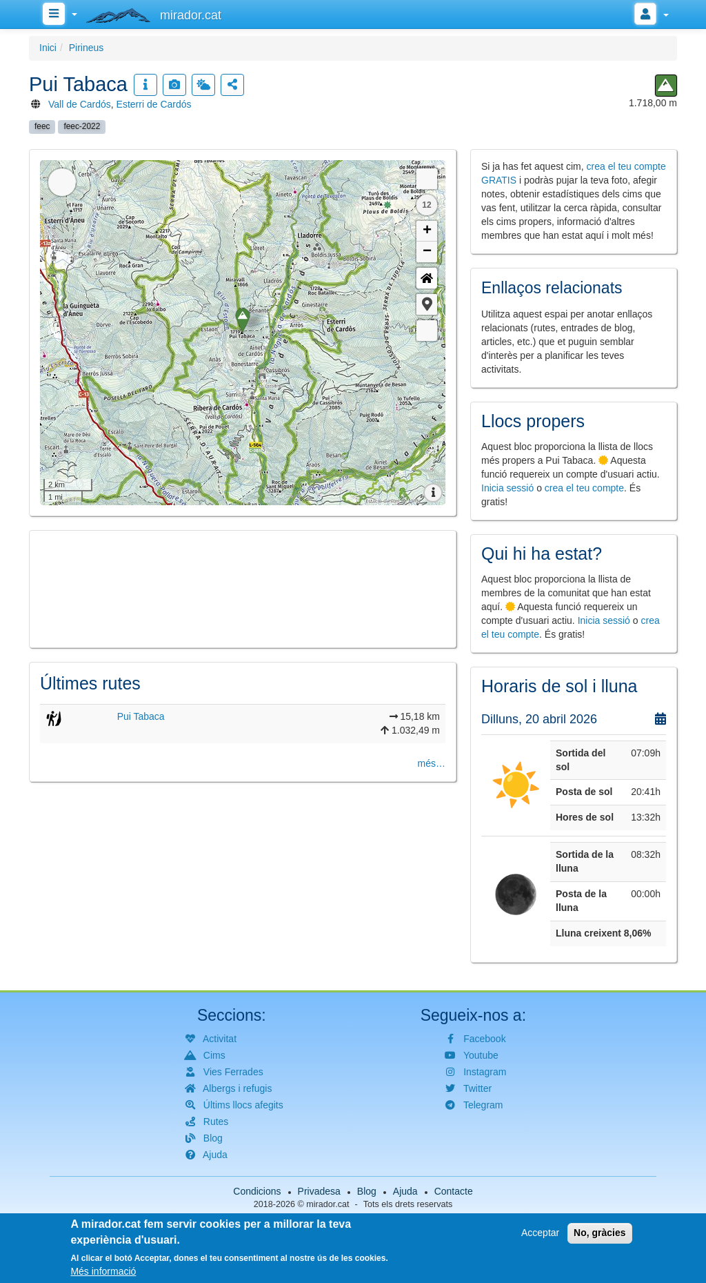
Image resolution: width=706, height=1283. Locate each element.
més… (431, 763)
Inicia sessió (507, 487)
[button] (426, 304)
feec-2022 (81, 126)
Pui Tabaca (141, 716)
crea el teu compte (584, 487)
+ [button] (427, 231)
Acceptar (540, 1232)
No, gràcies (599, 1232)
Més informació (103, 1271)
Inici (48, 47)
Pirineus (86, 47)
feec (42, 126)
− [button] (427, 252)
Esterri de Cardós (154, 104)
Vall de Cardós (79, 104)
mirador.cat (327, 1204)
